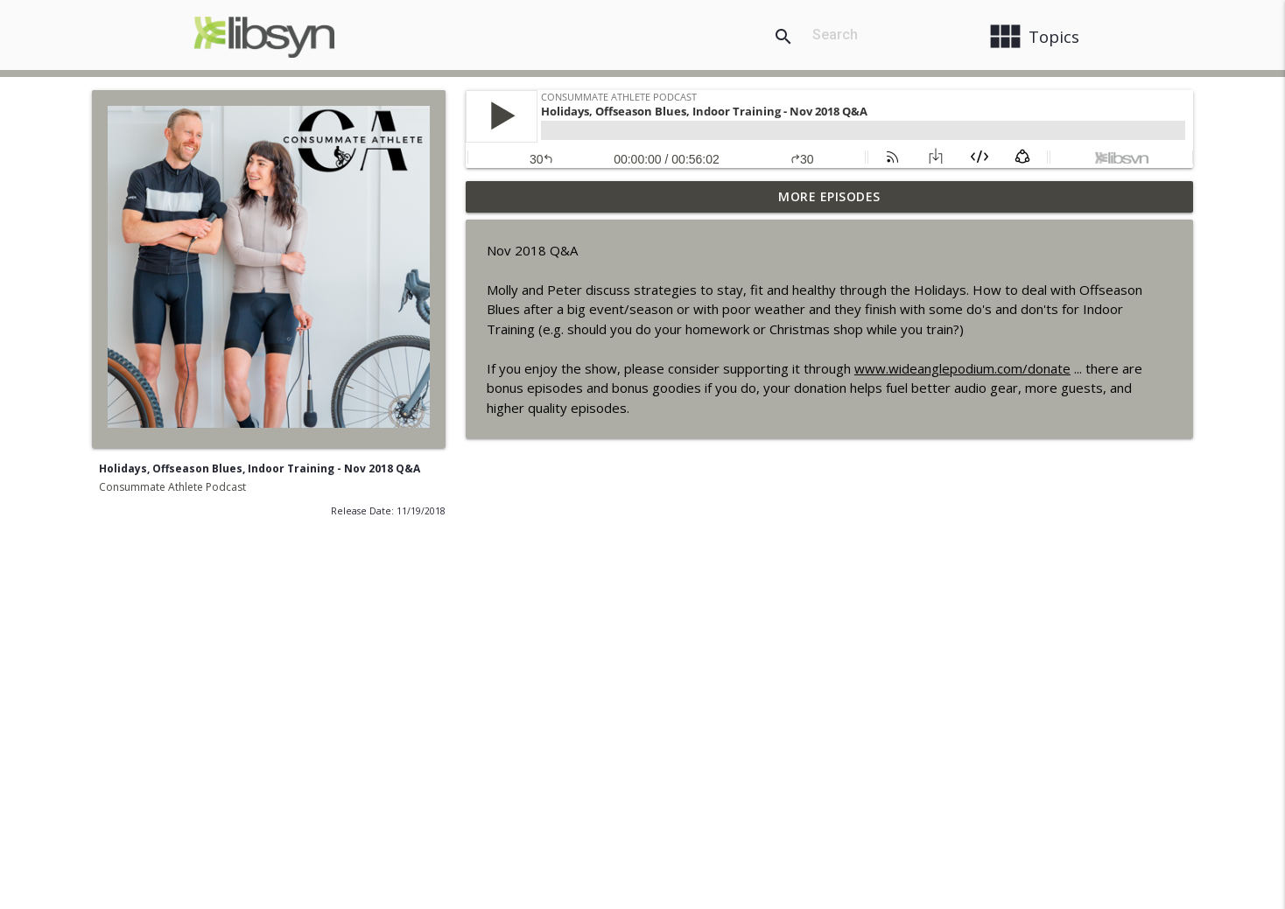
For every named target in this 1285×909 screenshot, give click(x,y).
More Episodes (829, 196)
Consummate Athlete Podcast (172, 486)
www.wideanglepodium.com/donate (962, 368)
